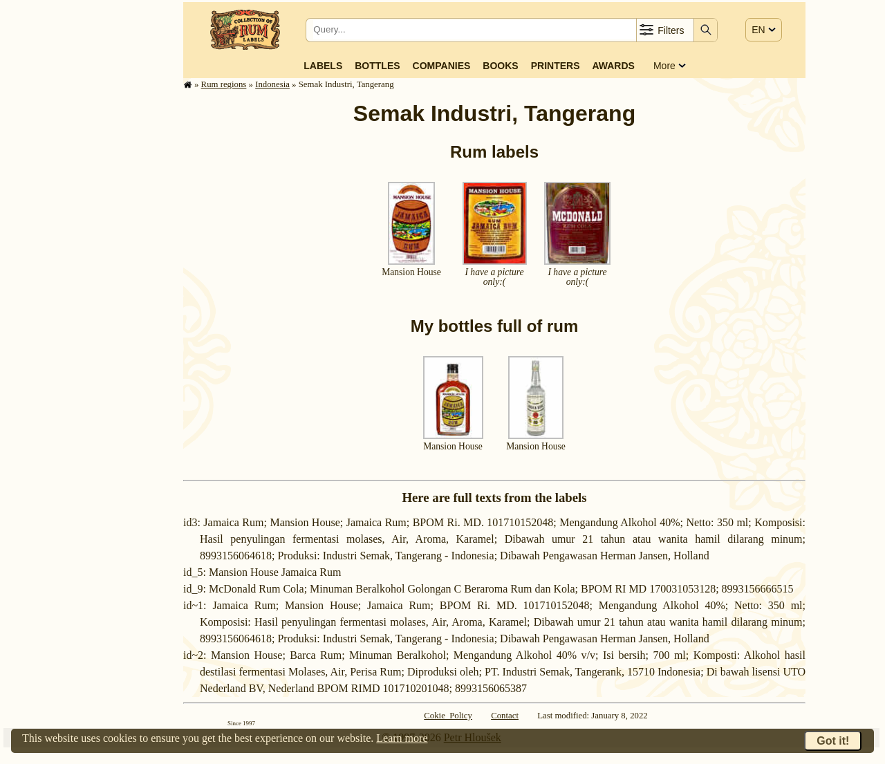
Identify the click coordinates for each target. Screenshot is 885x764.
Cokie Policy (448, 715)
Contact (505, 715)
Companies (442, 65)
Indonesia (272, 84)
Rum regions (224, 84)
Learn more (401, 738)
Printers (555, 65)
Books (500, 65)
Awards (613, 65)
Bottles (377, 65)
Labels (323, 65)
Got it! (833, 741)
